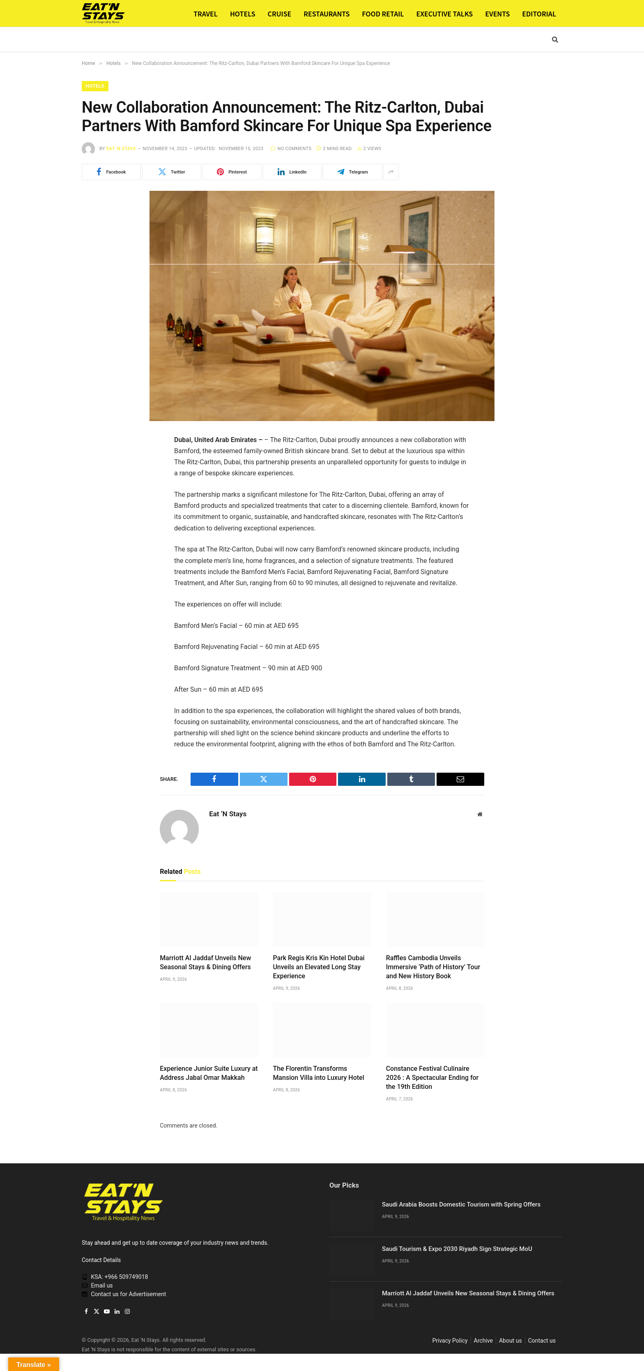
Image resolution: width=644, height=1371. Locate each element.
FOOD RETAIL (383, 14)
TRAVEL (205, 14)
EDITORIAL (539, 14)
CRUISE (280, 14)
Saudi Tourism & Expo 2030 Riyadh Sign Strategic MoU (457, 1249)
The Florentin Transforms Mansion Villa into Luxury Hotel (318, 1073)
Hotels (95, 86)
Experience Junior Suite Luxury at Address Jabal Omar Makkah (209, 1073)
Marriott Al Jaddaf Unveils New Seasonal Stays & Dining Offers (205, 962)
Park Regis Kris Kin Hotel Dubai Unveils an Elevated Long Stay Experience (318, 967)
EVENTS (497, 14)
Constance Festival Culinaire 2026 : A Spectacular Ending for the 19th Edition (432, 1078)
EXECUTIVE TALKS (444, 14)
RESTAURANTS (327, 14)
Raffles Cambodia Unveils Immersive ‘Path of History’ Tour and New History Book (433, 967)
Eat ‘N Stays (121, 149)
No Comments (291, 149)
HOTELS (242, 14)
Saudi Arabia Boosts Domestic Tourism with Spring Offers (461, 1205)
